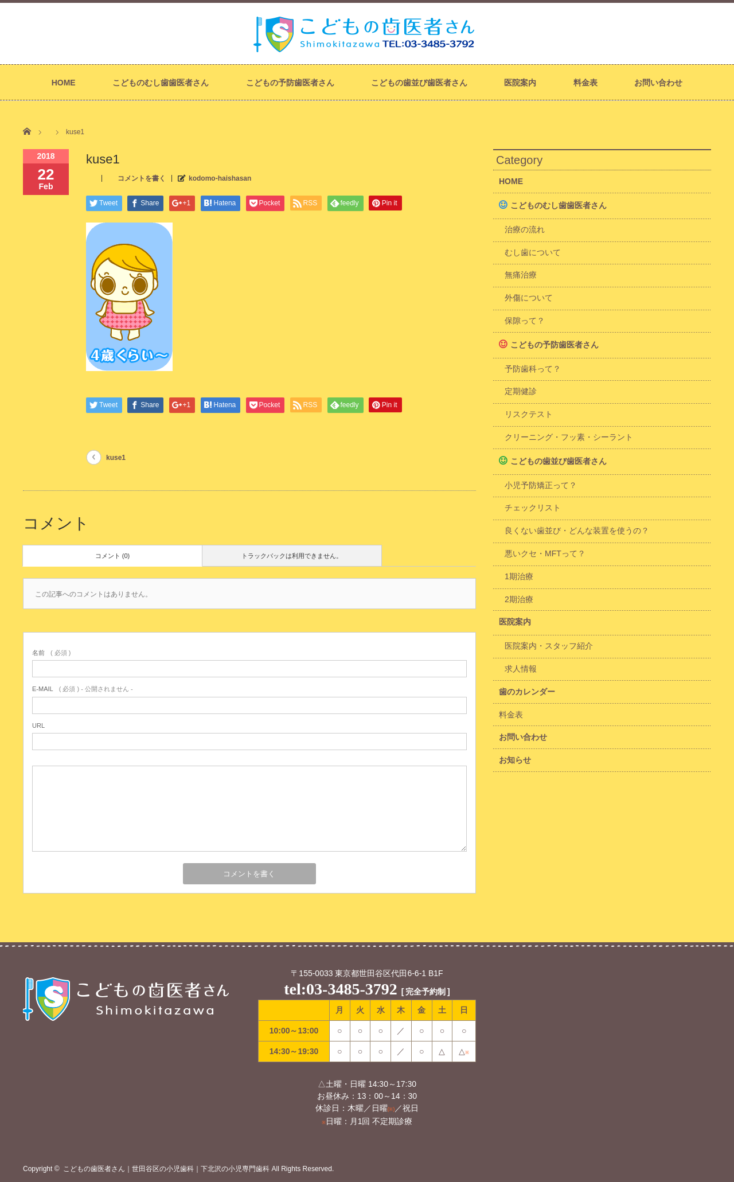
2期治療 (519, 599)
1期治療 (519, 576)
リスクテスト (529, 414)
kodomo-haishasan (220, 178)
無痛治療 (521, 274)
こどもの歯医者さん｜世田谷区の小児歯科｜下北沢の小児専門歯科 (166, 1169)
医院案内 (520, 82)
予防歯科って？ (533, 368)
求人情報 (521, 668)
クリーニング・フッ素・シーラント (569, 437)
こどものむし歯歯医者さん (160, 82)
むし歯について (533, 252)
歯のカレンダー (527, 691)
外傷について (529, 297)
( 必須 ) (51, 652)
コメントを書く (142, 178)
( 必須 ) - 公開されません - (82, 688)
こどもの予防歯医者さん (290, 82)
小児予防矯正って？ (541, 485)
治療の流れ (525, 229)
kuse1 (116, 458)
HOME (64, 82)
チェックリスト (533, 507)
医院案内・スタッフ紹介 (549, 645)
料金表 (585, 82)
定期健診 (521, 391)
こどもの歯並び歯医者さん (419, 82)
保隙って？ (525, 320)
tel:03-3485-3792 (340, 989)
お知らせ (515, 759)
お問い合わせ (658, 82)
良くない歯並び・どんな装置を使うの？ (577, 530)
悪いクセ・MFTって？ (545, 553)
